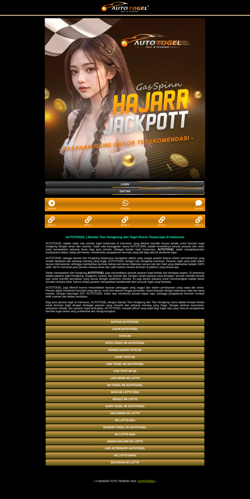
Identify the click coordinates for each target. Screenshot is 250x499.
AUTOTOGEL (166, 249)
